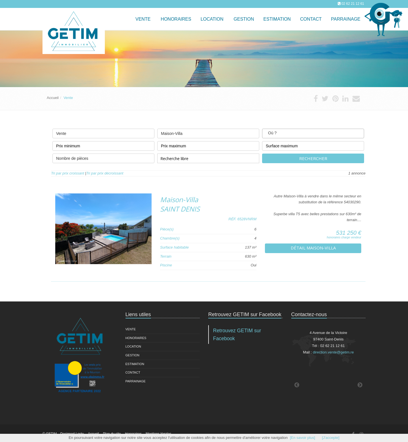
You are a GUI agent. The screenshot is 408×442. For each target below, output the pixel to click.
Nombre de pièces (103, 157)
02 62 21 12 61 (352, 4)
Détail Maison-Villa (313, 248)
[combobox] (313, 134)
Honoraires (136, 338)
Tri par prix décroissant (104, 173)
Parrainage (345, 19)
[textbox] (282, 133)
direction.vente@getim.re (333, 352)
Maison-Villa (208, 132)
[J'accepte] (330, 437)
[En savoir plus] (302, 437)
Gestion (133, 355)
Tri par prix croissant (67, 173)
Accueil (53, 98)
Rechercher (313, 158)
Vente (142, 19)
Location (212, 19)
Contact (133, 372)
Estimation (135, 364)
